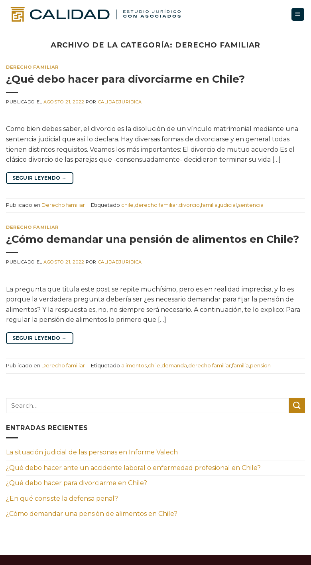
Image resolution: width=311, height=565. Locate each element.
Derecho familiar (32, 67)
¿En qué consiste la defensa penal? (62, 498)
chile (127, 205)
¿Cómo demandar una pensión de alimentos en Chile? (152, 239)
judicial (228, 205)
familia (209, 205)
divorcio (189, 205)
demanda (174, 366)
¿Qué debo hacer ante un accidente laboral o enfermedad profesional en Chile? (133, 468)
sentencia (251, 205)
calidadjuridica (120, 102)
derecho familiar (156, 205)
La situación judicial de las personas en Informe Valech (92, 452)
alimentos (134, 366)
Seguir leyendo (39, 178)
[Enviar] (297, 405)
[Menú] (298, 14)
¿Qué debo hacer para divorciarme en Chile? (125, 79)
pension (260, 366)
